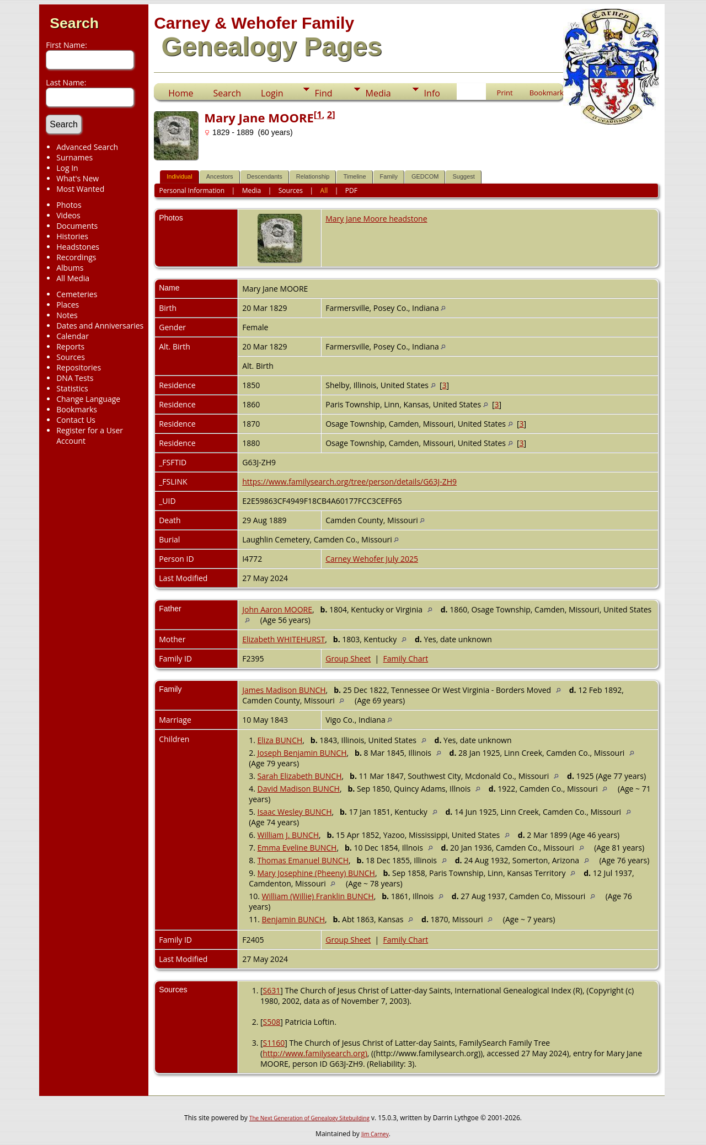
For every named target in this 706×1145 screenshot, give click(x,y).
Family (389, 176)
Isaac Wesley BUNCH (295, 812)
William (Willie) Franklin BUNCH (318, 896)
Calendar (72, 336)
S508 (272, 1022)
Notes (67, 315)
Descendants (264, 176)
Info (432, 93)
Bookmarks (76, 409)
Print (505, 93)
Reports (70, 346)
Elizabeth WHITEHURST (283, 639)
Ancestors (219, 176)
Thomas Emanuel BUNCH (303, 860)
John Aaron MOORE (277, 609)
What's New (77, 178)
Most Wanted (80, 189)
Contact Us (75, 420)
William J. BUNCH (288, 835)
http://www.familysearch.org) (315, 1053)
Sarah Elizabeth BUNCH (300, 776)
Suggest (463, 176)
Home (180, 93)
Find (324, 93)
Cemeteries (76, 294)
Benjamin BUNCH (293, 919)
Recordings (76, 257)
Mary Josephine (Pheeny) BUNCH (316, 873)
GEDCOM (425, 176)
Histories (72, 236)
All (324, 190)
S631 (272, 990)
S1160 (274, 1043)
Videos (68, 215)
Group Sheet (348, 658)
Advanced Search (87, 147)
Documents (77, 226)
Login (272, 93)
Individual (179, 176)
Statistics (72, 388)
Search (74, 23)
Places (67, 304)
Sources (70, 357)
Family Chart (406, 658)
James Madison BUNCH (283, 690)
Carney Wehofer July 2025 (371, 558)
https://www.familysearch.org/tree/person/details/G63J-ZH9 (349, 481)
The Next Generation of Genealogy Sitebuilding (309, 1118)
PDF (351, 190)
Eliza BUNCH (280, 740)
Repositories (78, 367)
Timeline (354, 176)
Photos (69, 205)
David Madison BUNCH (299, 788)
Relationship (313, 176)
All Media (72, 278)
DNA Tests (74, 378)
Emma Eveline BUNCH (297, 847)
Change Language (88, 399)
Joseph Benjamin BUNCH (302, 753)
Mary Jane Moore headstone (376, 218)
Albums (69, 267)
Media (378, 93)
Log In (67, 168)
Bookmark (547, 93)
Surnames (74, 157)
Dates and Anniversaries (99, 325)
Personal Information (192, 190)
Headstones (77, 246)
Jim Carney (375, 1134)
